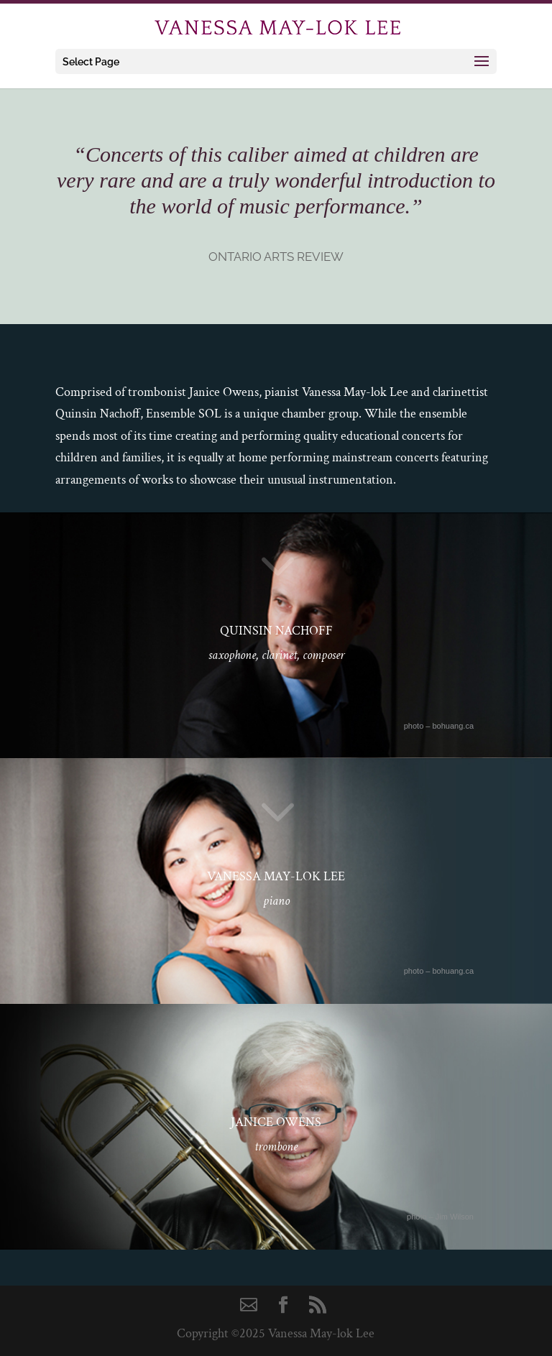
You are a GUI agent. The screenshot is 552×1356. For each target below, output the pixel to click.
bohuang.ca (453, 725)
